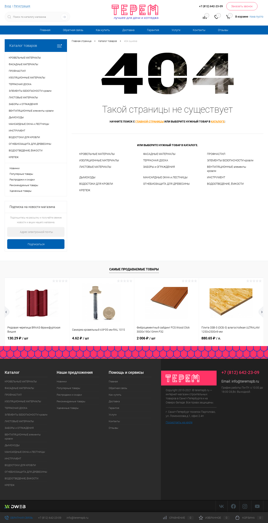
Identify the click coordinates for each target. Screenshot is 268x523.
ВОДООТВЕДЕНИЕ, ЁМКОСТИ (225, 183)
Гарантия (153, 30)
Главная (45, 30)
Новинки (14, 168)
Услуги (176, 30)
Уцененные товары (21, 190)
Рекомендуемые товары (24, 185)
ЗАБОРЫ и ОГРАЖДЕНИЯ (159, 166)
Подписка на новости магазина (32, 207)
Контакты (199, 30)
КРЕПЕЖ (84, 190)
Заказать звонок (242, 6)
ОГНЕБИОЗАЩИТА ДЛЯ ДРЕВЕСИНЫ (166, 183)
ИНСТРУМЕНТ (216, 177)
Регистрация (22, 6)
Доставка (128, 30)
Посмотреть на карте (179, 422)
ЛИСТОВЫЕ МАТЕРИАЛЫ (95, 166)
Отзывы (223, 30)
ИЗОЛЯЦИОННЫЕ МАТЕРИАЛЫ (99, 160)
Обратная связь (73, 30)
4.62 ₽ (80, 338)
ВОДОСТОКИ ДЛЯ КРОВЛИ (96, 183)
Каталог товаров (35, 45)
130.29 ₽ (17, 338)
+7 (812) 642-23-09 (49, 517)
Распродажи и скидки (22, 179)
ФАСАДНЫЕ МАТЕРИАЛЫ (159, 153)
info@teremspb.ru (245, 381)
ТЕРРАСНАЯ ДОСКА (155, 160)
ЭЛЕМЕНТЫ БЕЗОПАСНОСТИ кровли (230, 160)
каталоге (218, 121)
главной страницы (149, 121)
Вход (8, 6)
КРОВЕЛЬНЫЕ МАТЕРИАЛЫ (97, 153)
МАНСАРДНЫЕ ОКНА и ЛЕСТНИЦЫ (165, 177)
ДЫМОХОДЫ (87, 177)
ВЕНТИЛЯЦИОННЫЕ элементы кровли (226, 168)
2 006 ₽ (146, 338)
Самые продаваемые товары (134, 269)
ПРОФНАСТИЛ (216, 153)
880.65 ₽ (211, 338)
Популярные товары (21, 173)
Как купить (103, 30)
